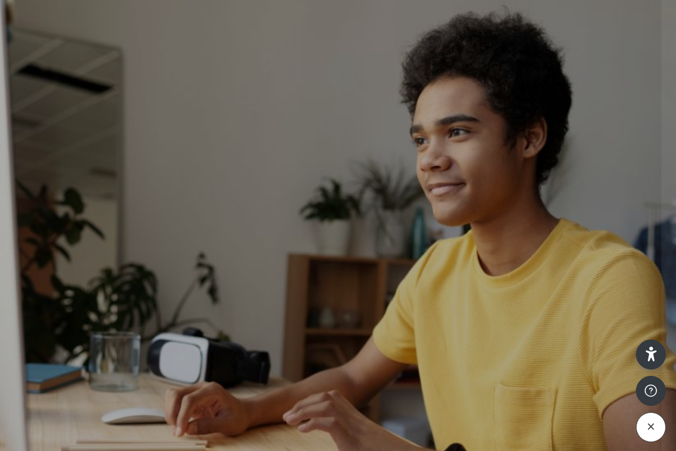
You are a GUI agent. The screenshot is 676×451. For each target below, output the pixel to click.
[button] (651, 355)
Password (454, 247)
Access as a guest (544, 438)
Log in (544, 340)
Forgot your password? (609, 304)
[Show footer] (651, 391)
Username (455, 186)
